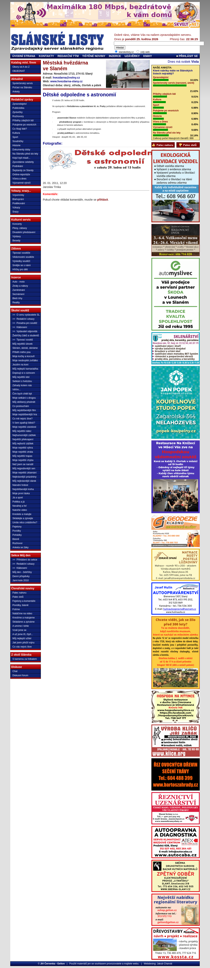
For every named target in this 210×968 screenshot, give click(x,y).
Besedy (16, 240)
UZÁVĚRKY (132, 56)
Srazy (15, 211)
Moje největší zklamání (24, 472)
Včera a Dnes (160, 121)
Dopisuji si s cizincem (23, 373)
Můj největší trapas (22, 456)
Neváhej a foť (19, 505)
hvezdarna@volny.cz (66, 77)
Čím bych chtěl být (22, 393)
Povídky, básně (20, 605)
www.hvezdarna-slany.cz (66, 81)
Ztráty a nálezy (20, 285)
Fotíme (16, 609)
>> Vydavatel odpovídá (24, 331)
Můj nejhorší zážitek (22, 443)
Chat (14, 671)
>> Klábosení (19, 327)
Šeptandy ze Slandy (23, 170)
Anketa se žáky (20, 547)
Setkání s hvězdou (22, 381)
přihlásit (102, 199)
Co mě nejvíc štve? (22, 418)
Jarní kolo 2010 (20, 580)
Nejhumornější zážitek (24, 435)
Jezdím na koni (20, 364)
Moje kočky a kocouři (23, 356)
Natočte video (19, 510)
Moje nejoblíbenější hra (24, 414)
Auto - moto (18, 281)
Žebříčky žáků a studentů (25, 335)
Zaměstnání (18, 290)
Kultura (16, 133)
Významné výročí (21, 182)
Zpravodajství (19, 103)
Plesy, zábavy (19, 228)
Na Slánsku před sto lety (25, 153)
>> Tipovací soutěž (22, 339)
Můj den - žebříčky (22, 572)
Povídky (16, 530)
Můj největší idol (20, 377)
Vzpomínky (18, 195)
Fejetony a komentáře (23, 601)
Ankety (16, 91)
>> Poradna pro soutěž (24, 323)
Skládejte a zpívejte (22, 518)
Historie (16, 145)
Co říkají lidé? (19, 128)
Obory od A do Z (21, 66)
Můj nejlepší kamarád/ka (25, 368)
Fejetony (17, 526)
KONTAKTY (46, 56)
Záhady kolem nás (22, 385)
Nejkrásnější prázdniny (24, 476)
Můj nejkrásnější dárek (24, 481)
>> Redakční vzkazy (23, 319)
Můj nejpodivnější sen (23, 468)
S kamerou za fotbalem (24, 659)
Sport (15, 137)
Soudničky (17, 141)
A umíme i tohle (20, 626)
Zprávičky (17, 112)
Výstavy (16, 236)
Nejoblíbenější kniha (23, 489)
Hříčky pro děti (20, 269)
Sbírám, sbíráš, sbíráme (25, 348)
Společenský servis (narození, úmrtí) (173, 83)
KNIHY (147, 56)
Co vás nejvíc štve (22, 646)
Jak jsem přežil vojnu (23, 642)
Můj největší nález (21, 431)
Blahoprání (18, 199)
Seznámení (18, 294)
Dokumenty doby (21, 149)
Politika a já (18, 501)
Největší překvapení (22, 439)
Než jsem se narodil (22, 464)
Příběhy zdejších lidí (23, 120)
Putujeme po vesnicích (24, 124)
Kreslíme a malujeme (23, 617)
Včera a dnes (19, 178)
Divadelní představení (23, 232)
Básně (15, 539)
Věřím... (16, 389)
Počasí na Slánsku (22, 87)
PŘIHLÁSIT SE (187, 56)
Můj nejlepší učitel (21, 638)
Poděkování (18, 203)
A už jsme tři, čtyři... (22, 634)
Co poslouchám (20, 406)
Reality (16, 302)
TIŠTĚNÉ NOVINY (93, 56)
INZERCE (115, 56)
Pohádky (17, 535)
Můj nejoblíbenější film (24, 410)
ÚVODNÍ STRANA (23, 56)
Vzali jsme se (19, 630)
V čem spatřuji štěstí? (23, 422)
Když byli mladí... (21, 157)
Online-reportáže (21, 174)
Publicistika (18, 108)
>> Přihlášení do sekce (24, 559)
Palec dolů (17, 596)
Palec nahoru (19, 592)
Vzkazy (16, 207)
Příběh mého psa (21, 352)
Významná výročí (162, 127)
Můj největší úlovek (22, 343)
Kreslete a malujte (21, 514)
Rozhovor (17, 543)
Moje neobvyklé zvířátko (25, 360)
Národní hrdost (20, 485)
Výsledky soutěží (21, 261)
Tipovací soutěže (21, 252)
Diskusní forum (20, 675)
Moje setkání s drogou (24, 397)
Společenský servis (22, 83)
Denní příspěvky (21, 576)
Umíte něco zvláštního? (24, 522)
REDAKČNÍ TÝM (68, 56)
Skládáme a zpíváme (23, 621)
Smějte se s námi (21, 265)
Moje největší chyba (22, 460)
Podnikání (17, 166)
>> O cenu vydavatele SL (26, 314)
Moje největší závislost (24, 427)
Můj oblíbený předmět (23, 402)
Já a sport (17, 497)
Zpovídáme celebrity (23, 162)
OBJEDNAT (18, 71)
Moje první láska (21, 493)
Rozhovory (18, 116)
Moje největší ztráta (22, 451)
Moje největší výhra (22, 447)
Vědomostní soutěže (23, 257)
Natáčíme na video (22, 613)
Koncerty (17, 224)
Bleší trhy (17, 298)
